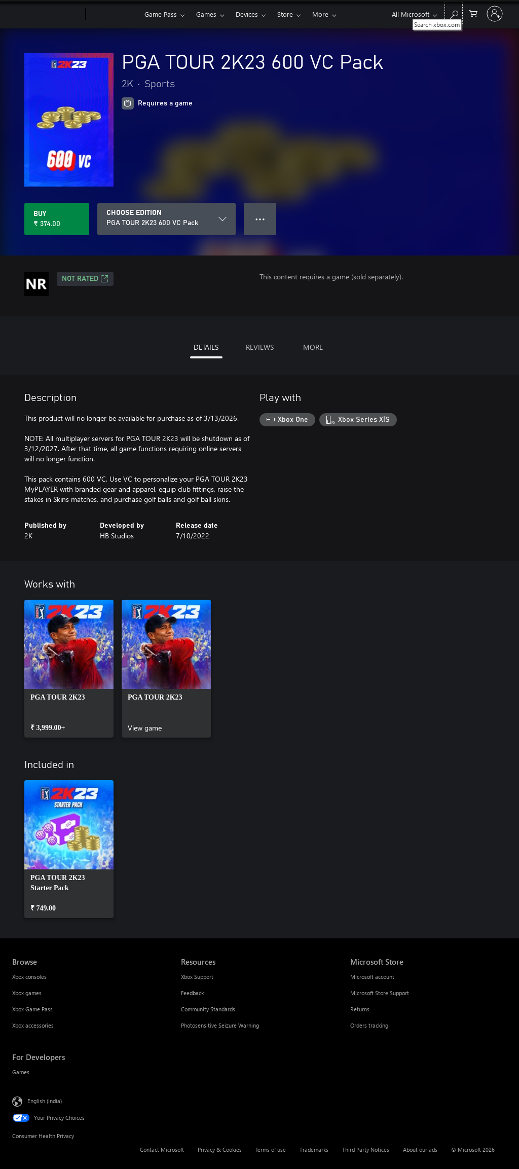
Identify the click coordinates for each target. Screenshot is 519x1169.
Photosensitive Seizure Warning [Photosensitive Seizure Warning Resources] (220, 1025)
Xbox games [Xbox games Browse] (27, 993)
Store (285, 14)
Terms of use (270, 1149)
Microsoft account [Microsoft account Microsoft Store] (372, 976)
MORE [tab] (313, 347)
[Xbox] (114, 14)
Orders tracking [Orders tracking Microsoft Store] (369, 1025)
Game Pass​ (160, 14)
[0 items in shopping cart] (473, 13)
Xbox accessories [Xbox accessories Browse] (33, 1025)
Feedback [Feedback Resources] (192, 993)
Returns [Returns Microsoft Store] (359, 1009)
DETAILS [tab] (206, 347)
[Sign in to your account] (495, 14)
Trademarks (314, 1149)
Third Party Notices (365, 1149)
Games (206, 14)
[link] (69, 669)
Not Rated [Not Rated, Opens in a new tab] (85, 279)
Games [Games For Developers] (20, 1072)
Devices (247, 14)
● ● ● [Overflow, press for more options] (260, 219)
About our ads (420, 1149)
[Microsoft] (47, 14)
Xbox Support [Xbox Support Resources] (197, 976)
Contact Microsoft (162, 1149)
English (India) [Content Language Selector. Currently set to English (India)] (44, 1101)
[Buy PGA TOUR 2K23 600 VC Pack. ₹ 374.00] (56, 219)
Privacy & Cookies (220, 1149)
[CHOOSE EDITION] (166, 219)
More (320, 14)
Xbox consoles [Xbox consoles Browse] (29, 976)
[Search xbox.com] (453, 13)
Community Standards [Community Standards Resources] (208, 1009)
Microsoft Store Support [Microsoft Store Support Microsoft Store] (379, 993)
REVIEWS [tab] (260, 347)
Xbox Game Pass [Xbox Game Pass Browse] (32, 1009)
